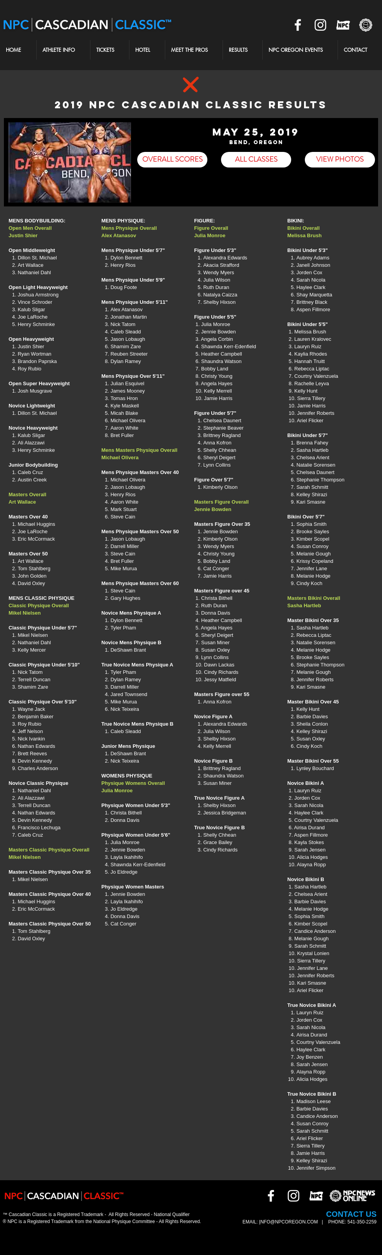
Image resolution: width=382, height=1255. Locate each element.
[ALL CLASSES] (256, 159)
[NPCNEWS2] (365, 25)
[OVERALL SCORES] (172, 159)
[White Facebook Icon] (298, 25)
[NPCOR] (343, 25)
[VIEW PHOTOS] (340, 159)
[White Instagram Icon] (320, 25)
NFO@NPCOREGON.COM (289, 1222)
